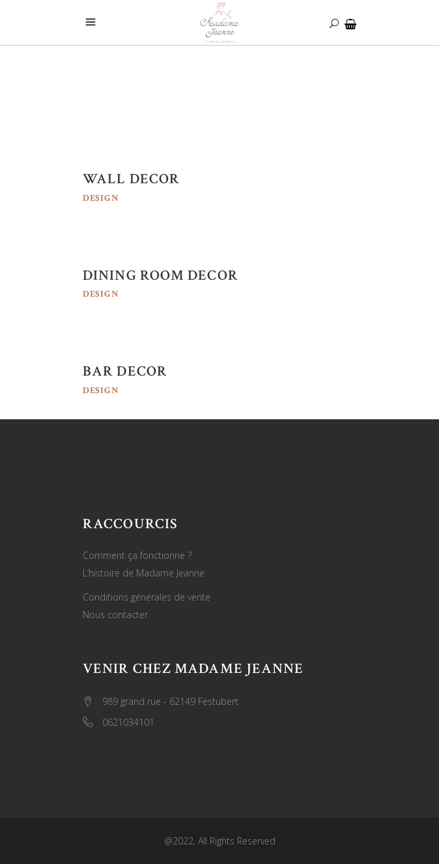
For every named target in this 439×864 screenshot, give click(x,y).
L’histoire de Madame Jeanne (144, 573)
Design (101, 198)
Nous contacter (115, 614)
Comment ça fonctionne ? (137, 555)
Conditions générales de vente (146, 597)
